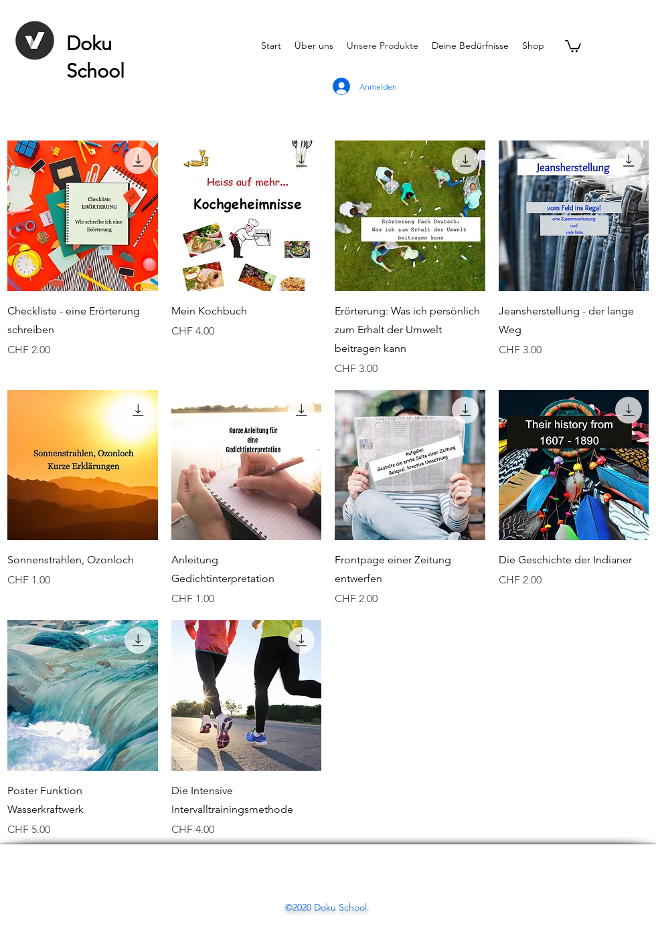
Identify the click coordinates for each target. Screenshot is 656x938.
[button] (573, 45)
